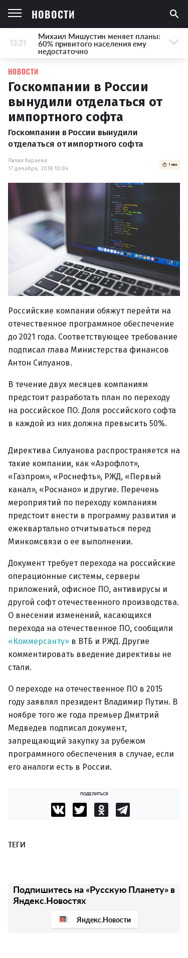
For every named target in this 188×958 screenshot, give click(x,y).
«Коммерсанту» (38, 641)
